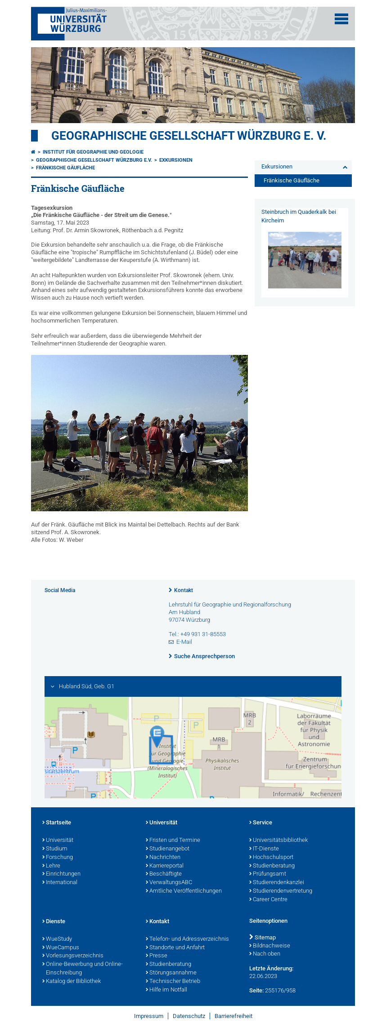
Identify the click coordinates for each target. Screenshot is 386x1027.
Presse (156, 956)
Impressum (148, 1016)
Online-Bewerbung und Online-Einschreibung (82, 969)
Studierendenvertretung (280, 891)
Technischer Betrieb (173, 982)
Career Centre (268, 900)
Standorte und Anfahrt (175, 948)
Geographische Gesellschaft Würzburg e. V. (189, 135)
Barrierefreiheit (233, 1016)
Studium (54, 849)
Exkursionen (176, 160)
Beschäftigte (164, 874)
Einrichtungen (61, 874)
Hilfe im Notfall (166, 990)
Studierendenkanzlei (276, 883)
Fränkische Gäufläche (65, 168)
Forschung (57, 858)
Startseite (56, 823)
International (59, 883)
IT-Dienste (264, 849)
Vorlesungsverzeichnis (72, 956)
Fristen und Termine (173, 841)
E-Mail (184, 641)
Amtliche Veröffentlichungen (184, 891)
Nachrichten (163, 858)
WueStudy (57, 939)
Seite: (256, 990)
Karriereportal (165, 866)
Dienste (53, 922)
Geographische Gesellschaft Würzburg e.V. (94, 160)
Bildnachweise (269, 946)
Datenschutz (189, 1016)
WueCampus (60, 948)
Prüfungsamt (267, 874)
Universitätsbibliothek (278, 841)
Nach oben (264, 954)
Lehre (51, 866)
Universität (57, 841)
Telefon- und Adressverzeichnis (187, 939)
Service (260, 823)
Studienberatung (272, 866)
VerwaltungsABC (169, 883)
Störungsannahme (171, 973)
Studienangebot (167, 849)
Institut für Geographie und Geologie (93, 152)
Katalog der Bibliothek (71, 982)
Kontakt (183, 590)
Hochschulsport (271, 858)
